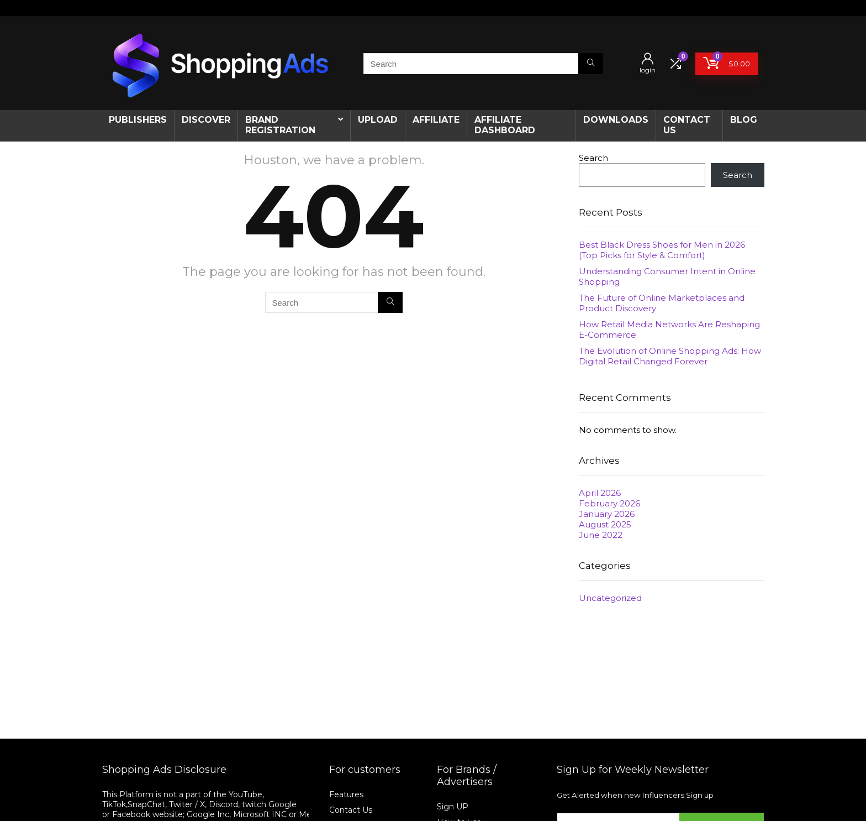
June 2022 (600, 535)
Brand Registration (280, 124)
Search (593, 158)
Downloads (615, 119)
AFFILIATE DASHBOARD (504, 124)
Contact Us (350, 810)
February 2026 (609, 503)
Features (346, 794)
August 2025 (605, 524)
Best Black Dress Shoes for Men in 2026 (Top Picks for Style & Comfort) (662, 249)
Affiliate (436, 119)
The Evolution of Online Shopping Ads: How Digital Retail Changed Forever (670, 356)
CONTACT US (686, 124)
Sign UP (452, 807)
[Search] (590, 63)
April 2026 (600, 493)
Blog (743, 119)
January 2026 (607, 514)
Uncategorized (610, 598)
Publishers (138, 119)
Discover (206, 119)
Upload (378, 119)
